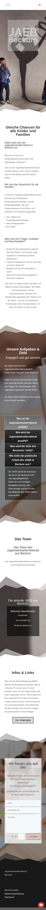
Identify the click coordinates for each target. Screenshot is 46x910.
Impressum (9, 897)
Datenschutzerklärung (14, 894)
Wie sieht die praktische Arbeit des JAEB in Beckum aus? (23, 460)
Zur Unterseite (23, 720)
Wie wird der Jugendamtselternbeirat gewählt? (23, 436)
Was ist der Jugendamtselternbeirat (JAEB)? (23, 422)
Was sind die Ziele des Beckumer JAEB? (23, 448)
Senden (33, 836)
